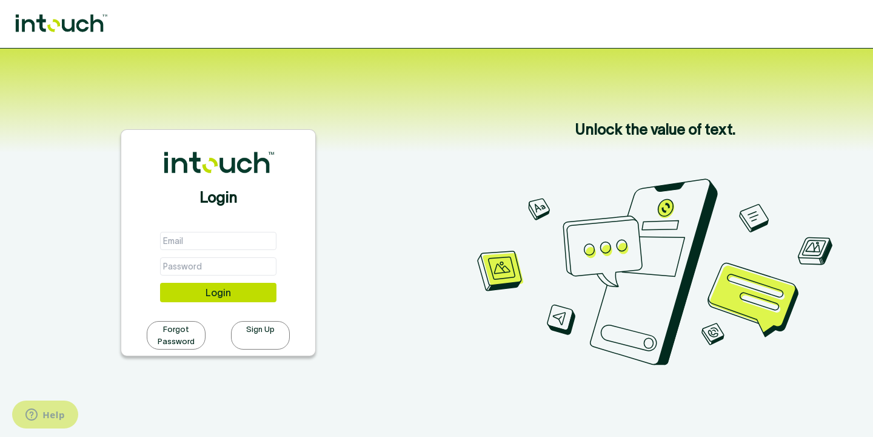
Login (218, 292)
